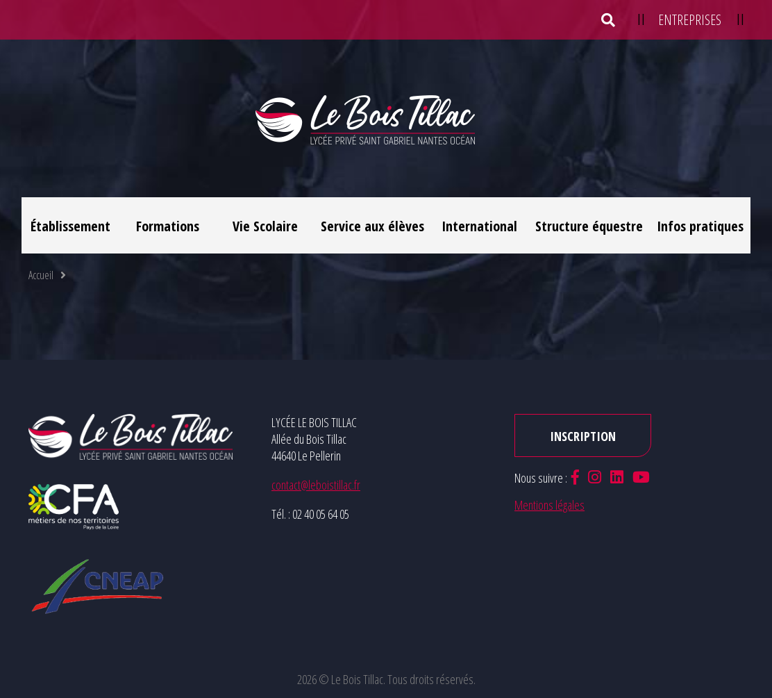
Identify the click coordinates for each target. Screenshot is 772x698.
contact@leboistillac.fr (315, 484)
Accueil (40, 275)
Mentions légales (549, 505)
